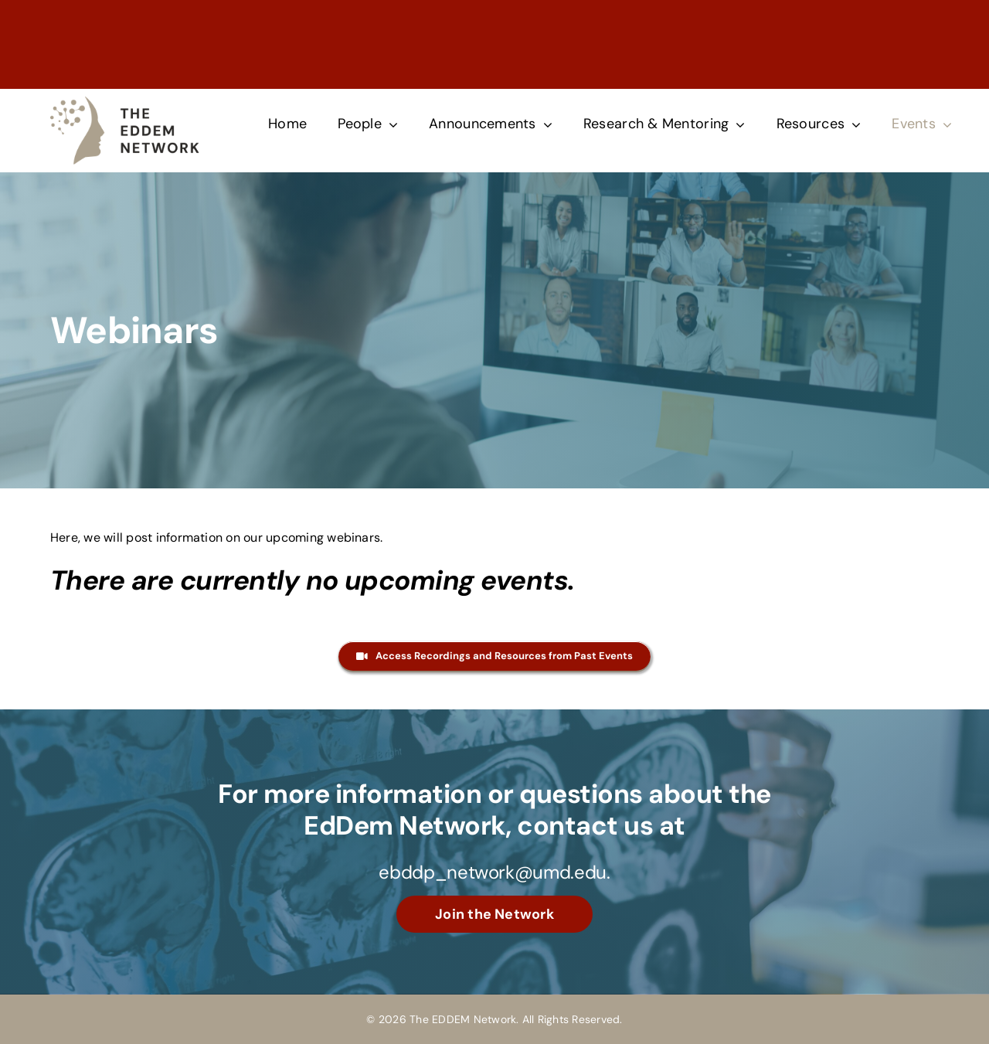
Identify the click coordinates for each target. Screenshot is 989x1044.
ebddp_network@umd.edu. (494, 872)
